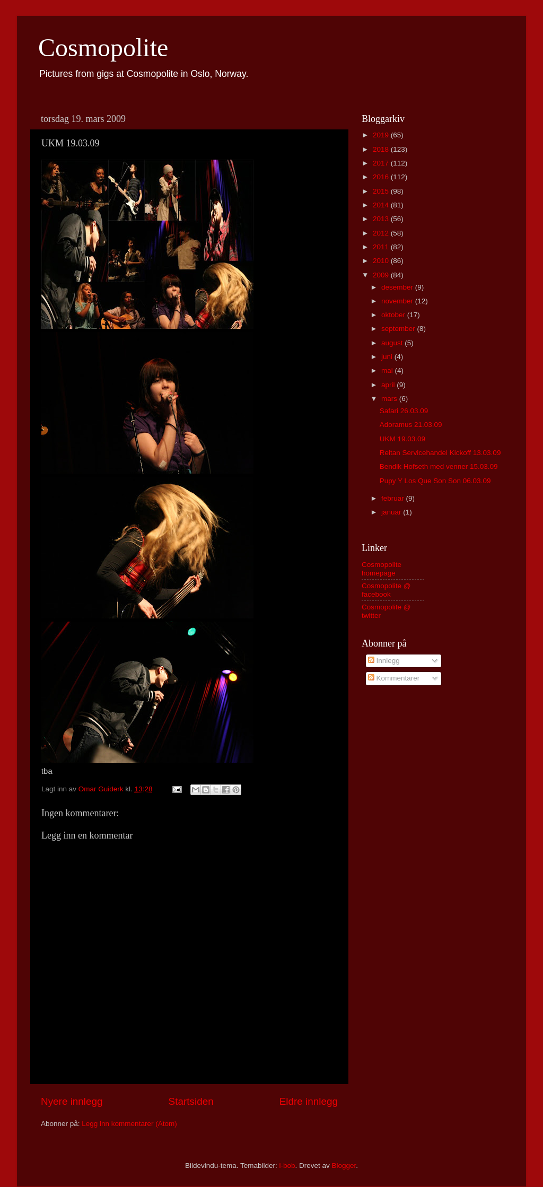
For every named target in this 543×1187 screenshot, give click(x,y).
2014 (382, 205)
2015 (382, 191)
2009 (382, 275)
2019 (382, 135)
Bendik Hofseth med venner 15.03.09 (439, 466)
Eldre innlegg (308, 1101)
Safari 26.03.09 (404, 411)
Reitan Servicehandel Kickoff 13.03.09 (440, 453)
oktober (394, 315)
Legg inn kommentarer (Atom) (129, 1124)
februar (393, 498)
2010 (382, 261)
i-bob (287, 1165)
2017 (382, 163)
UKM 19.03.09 (402, 439)
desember (398, 287)
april (389, 385)
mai (388, 370)
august (393, 343)
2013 (382, 219)
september (399, 329)
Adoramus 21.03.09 (411, 425)
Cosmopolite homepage (381, 569)
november (398, 301)
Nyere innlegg (72, 1101)
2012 (382, 233)
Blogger (344, 1165)
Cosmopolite (103, 47)
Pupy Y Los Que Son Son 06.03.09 (435, 481)
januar (392, 512)
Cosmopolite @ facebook (386, 590)
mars (390, 399)
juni (388, 357)
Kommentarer (394, 678)
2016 (382, 177)
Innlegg (384, 661)
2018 (382, 149)
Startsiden (191, 1101)
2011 (382, 247)
